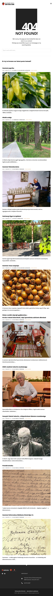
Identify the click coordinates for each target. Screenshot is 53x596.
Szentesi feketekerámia (10, 167)
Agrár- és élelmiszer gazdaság (21, 70)
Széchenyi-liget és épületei (11, 216)
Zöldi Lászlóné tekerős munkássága (14, 367)
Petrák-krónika (7, 466)
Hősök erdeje (7, 117)
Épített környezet (18, 218)
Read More (34, 70)
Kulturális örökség (18, 169)
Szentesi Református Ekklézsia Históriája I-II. (18, 515)
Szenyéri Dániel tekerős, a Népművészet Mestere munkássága (24, 416)
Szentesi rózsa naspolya (10, 266)
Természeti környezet (19, 119)
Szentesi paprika (8, 68)
